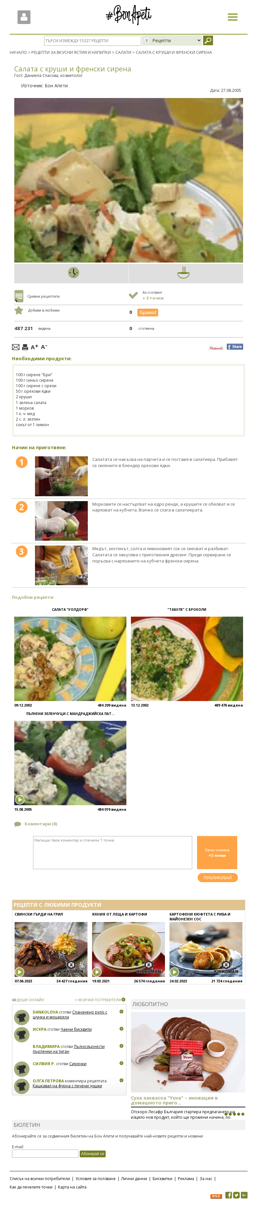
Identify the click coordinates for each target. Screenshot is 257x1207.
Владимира (46, 1046)
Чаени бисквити (76, 1029)
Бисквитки (162, 1178)
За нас (206, 1178)
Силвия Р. (44, 1063)
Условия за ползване (96, 1178)
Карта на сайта (72, 1186)
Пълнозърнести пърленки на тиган (69, 1048)
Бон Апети (56, 85)
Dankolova (45, 1012)
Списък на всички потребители (40, 1178)
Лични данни (134, 1178)
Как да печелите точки (31, 1186)
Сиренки (78, 1063)
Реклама (186, 1178)
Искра (39, 1029)
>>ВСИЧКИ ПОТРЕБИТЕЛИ (98, 999)
